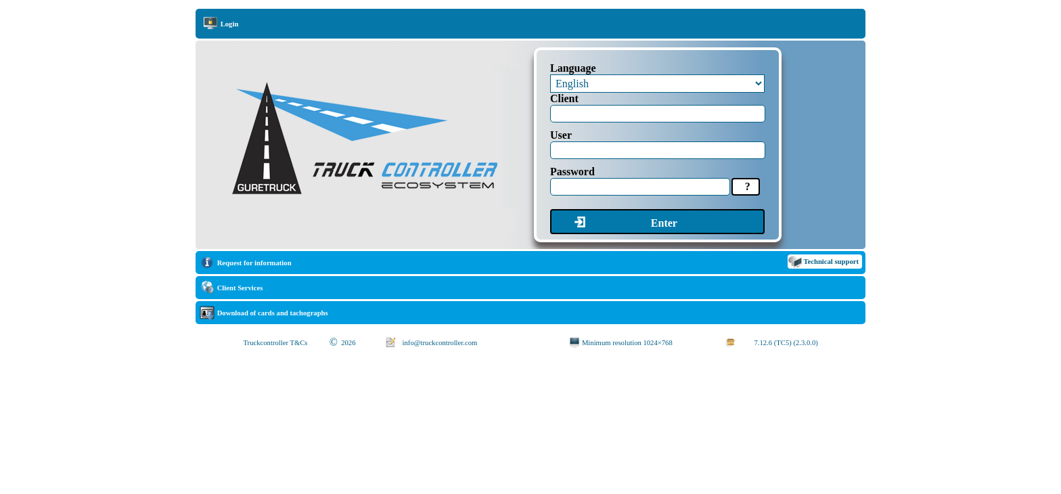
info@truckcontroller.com (440, 342)
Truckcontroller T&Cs (275, 342)
